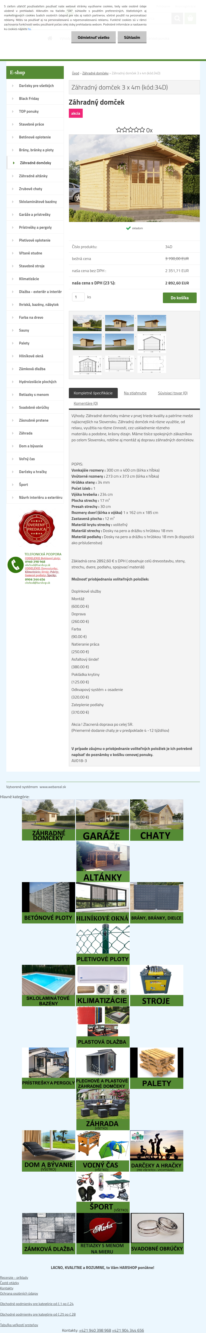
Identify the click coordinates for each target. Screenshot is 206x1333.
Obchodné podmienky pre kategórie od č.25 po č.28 (38, 1314)
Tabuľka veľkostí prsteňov (19, 1324)
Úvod (75, 73)
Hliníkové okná (31, 356)
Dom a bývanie (31, 446)
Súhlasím (132, 37)
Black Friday (29, 98)
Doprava (79, 614)
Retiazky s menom (34, 394)
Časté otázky (9, 1282)
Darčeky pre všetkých (36, 86)
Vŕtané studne (30, 253)
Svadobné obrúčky (34, 407)
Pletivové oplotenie (35, 240)
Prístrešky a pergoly (35, 227)
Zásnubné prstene (34, 420)
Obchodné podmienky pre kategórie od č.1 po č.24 (37, 1303)
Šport (23, 484)
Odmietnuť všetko (93, 37)
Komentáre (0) (86, 403)
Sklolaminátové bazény (38, 202)
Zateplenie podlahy (88, 705)
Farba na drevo (31, 317)
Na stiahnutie (135, 393)
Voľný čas (27, 459)
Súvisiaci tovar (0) (172, 393)
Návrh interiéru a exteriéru (41, 497)
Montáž (78, 599)
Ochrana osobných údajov (19, 1293)
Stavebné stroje (32, 266)
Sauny (24, 330)
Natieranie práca (85, 644)
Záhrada (26, 433)
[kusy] (78, 297)
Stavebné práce (31, 124)
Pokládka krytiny (86, 674)
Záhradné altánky (33, 176)
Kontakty (6, 1288)
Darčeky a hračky (33, 472)
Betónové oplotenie (35, 137)
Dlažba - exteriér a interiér (40, 292)
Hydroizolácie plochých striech (38, 383)
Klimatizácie (29, 279)
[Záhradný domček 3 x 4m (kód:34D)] (134, 137)
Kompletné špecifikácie (93, 393)
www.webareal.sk (53, 786)
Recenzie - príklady (14, 1277)
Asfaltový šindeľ (85, 659)
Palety (24, 343)
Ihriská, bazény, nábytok (39, 304)
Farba (76, 629)
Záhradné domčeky (35, 163)
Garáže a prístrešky (35, 214)
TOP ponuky (29, 111)
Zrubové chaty (30, 189)
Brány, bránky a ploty (36, 150)
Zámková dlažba (32, 369)
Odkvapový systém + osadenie (97, 689)
